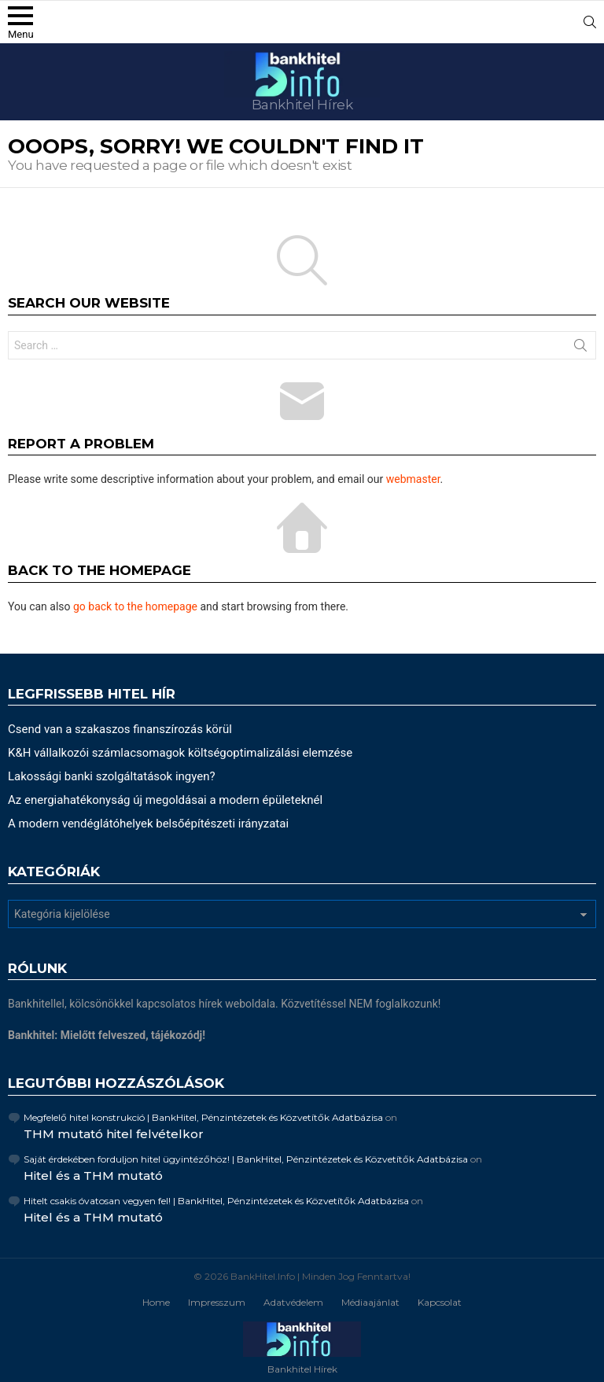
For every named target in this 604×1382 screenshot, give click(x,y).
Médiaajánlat (370, 1302)
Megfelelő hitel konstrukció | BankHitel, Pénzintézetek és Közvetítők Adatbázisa (203, 1117)
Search (580, 348)
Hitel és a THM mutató (93, 1175)
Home (156, 1302)
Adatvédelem (293, 1302)
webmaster (413, 479)
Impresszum (216, 1302)
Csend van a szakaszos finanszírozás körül (120, 729)
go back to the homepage (135, 606)
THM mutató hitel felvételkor (114, 1133)
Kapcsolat (440, 1302)
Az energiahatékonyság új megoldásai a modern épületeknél (165, 800)
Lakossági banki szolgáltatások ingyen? (111, 776)
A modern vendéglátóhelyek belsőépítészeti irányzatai (148, 823)
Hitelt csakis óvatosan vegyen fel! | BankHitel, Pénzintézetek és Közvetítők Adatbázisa (216, 1201)
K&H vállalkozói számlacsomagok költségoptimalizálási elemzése (180, 753)
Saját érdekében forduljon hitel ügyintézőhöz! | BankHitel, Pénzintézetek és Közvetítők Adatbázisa (246, 1159)
